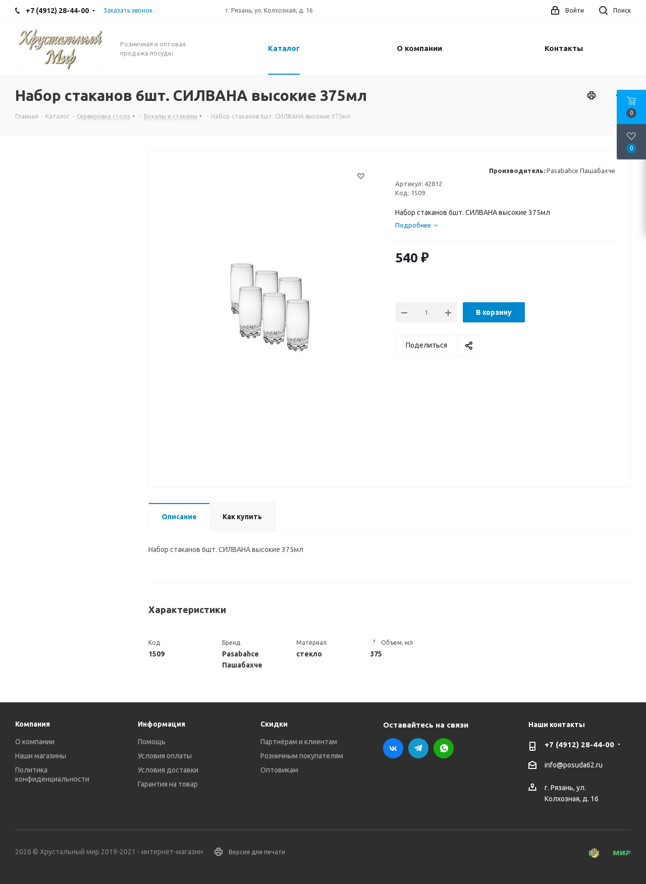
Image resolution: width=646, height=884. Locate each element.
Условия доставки (168, 770)
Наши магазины (40, 756)
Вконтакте (393, 748)
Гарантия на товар (168, 784)
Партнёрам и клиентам (298, 742)
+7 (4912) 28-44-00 (579, 744)
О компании (35, 742)
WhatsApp (444, 748)
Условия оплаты (165, 756)
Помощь (152, 742)
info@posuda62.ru (574, 765)
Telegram (418, 748)
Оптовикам (279, 770)
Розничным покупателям (301, 756)
